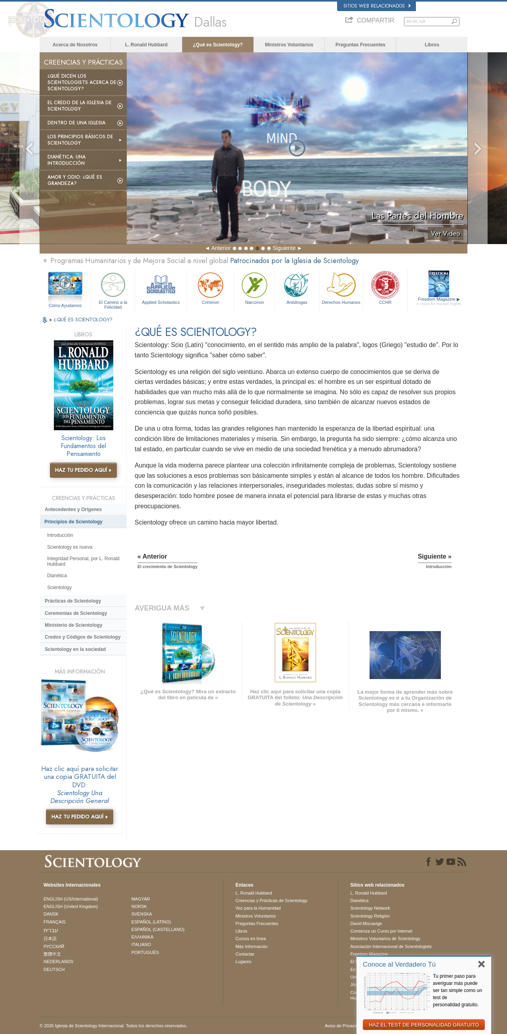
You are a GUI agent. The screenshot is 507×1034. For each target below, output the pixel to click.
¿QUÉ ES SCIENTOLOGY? (82, 319)
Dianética (57, 575)
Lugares (243, 961)
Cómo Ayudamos (65, 305)
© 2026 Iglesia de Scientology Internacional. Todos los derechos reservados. (113, 1025)
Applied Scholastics (160, 287)
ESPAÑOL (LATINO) (151, 922)
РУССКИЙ (54, 946)
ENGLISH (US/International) (71, 899)
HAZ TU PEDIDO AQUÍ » (83, 470)
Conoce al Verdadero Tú (399, 964)
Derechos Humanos (341, 287)
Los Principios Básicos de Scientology (80, 140)
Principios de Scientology (73, 522)
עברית (51, 930)
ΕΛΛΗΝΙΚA (143, 937)
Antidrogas (296, 287)
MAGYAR (141, 899)
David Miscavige (366, 923)
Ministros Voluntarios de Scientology (385, 938)
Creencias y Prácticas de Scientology (271, 900)
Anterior (221, 248)
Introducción (60, 535)
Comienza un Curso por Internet (381, 931)
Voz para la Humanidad (257, 908)
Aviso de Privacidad (344, 1025)
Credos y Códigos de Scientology (82, 637)
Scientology (59, 587)
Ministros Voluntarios (289, 45)
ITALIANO (141, 944)
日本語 (50, 938)
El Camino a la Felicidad (113, 289)
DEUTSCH (54, 969)
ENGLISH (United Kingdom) (71, 906)
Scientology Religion (370, 916)
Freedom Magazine (439, 301)
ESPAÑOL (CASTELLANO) (158, 929)
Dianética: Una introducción (67, 160)
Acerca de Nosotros (75, 45)
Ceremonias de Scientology (76, 613)
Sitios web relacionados (377, 6)
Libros (432, 45)
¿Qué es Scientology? (218, 45)
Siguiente (284, 248)
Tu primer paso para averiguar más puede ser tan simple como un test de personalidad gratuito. (457, 990)
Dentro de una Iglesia (76, 122)
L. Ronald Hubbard (146, 45)
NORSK (139, 906)
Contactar (244, 954)
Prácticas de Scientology (73, 601)
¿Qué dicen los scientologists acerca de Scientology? (82, 82)
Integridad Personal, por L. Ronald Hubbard (83, 561)
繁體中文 (52, 954)
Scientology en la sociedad (75, 649)
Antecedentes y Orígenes (73, 509)
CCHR (385, 287)
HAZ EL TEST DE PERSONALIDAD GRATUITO (424, 1025)
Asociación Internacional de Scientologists (390, 946)
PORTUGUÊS (145, 952)
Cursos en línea (250, 938)
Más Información (251, 946)
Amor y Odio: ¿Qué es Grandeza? (75, 180)
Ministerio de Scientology (73, 625)
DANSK (51, 914)
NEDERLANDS (58, 961)
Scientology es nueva (69, 547)
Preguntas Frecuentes (360, 45)
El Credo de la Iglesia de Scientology (80, 106)
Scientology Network (370, 908)
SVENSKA (142, 914)
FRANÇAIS (55, 922)
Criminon (211, 287)
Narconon (254, 287)
